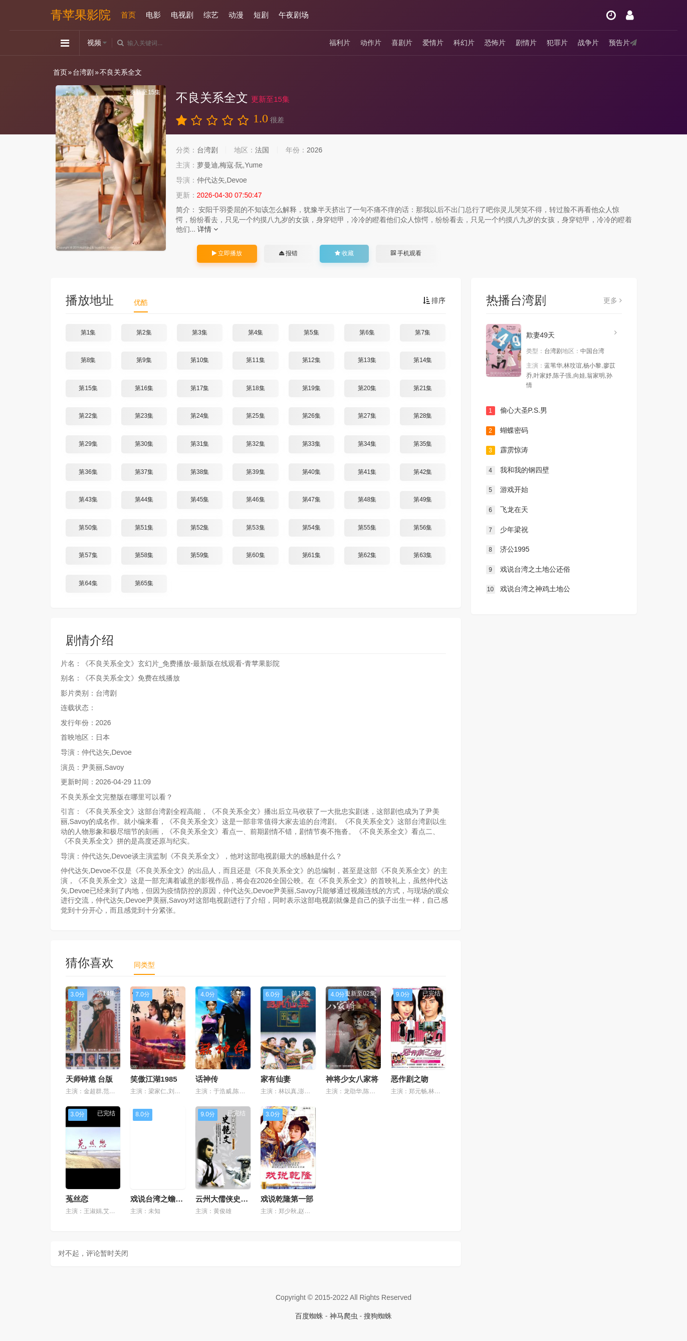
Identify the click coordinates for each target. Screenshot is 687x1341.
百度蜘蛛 (309, 1316)
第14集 (422, 360)
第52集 (199, 527)
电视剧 (182, 15)
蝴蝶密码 (507, 430)
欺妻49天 (540, 335)
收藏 (344, 253)
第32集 (255, 443)
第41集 (367, 471)
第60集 (255, 555)
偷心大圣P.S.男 (517, 410)
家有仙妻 (276, 1079)
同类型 (144, 965)
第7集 (422, 332)
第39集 (255, 471)
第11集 (255, 360)
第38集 (199, 471)
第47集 (311, 499)
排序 (434, 300)
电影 (153, 15)
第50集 (88, 527)
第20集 (367, 388)
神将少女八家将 (352, 1079)
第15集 (88, 388)
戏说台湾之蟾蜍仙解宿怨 (171, 1199)
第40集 (311, 471)
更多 (612, 300)
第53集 (255, 527)
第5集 (311, 332)
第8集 (88, 360)
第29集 (88, 443)
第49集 (422, 499)
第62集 (367, 555)
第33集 (311, 443)
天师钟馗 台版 (89, 1079)
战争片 (588, 43)
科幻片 (464, 43)
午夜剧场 (294, 15)
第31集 (199, 443)
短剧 (261, 15)
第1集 (88, 332)
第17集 (199, 388)
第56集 (422, 527)
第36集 (88, 471)
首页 (128, 15)
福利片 (339, 43)
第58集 (144, 555)
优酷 (141, 302)
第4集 (256, 332)
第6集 (367, 332)
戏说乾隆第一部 (287, 1199)
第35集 (422, 443)
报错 (288, 253)
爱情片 (432, 43)
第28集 (422, 415)
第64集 (88, 583)
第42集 (422, 471)
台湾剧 (83, 72)
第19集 (311, 388)
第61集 (311, 555)
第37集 (144, 471)
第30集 (144, 443)
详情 (207, 229)
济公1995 (508, 549)
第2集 (144, 332)
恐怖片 (495, 43)
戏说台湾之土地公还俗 (528, 569)
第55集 (367, 527)
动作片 (370, 43)
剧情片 (526, 43)
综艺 (210, 15)
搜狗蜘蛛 (378, 1316)
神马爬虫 (344, 1316)
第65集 (144, 583)
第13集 (367, 360)
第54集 (311, 527)
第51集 (144, 527)
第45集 (199, 499)
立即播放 (227, 253)
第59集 (199, 555)
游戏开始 (507, 489)
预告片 (619, 43)
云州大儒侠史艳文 (225, 1199)
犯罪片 (557, 43)
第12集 (311, 360)
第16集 (144, 388)
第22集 (88, 415)
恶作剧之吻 (409, 1079)
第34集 (367, 443)
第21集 (422, 388)
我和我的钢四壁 (517, 470)
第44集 (144, 499)
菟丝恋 (77, 1199)
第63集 (422, 555)
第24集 (199, 415)
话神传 (206, 1079)
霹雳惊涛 (507, 450)
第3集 (199, 332)
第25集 (255, 415)
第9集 (144, 360)
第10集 (199, 360)
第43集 (88, 499)
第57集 (88, 555)
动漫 (236, 15)
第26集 (311, 415)
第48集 (367, 499)
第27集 (367, 415)
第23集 (144, 415)
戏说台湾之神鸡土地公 (528, 589)
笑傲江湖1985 (153, 1079)
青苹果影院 (81, 15)
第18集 (255, 388)
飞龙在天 (507, 510)
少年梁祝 (507, 530)
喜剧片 (401, 43)
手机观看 (406, 253)
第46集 (255, 499)
